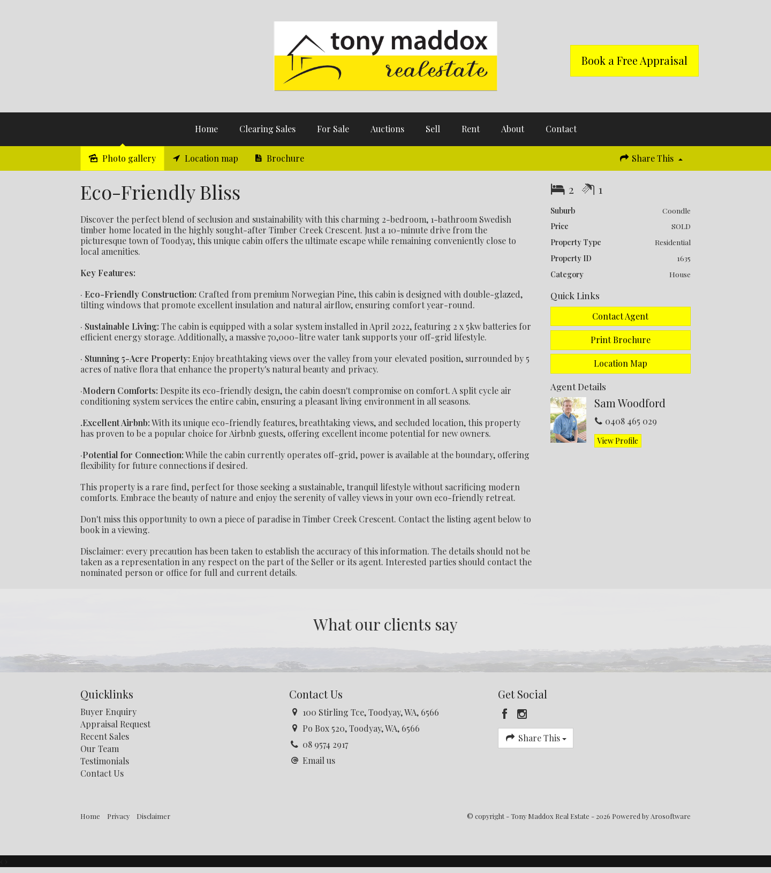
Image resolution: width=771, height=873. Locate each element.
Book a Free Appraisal (634, 60)
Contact (561, 128)
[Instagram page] (522, 714)
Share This (650, 158)
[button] (620, 340)
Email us (319, 760)
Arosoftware (671, 816)
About (512, 128)
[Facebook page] (506, 714)
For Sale (333, 128)
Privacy (118, 816)
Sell (433, 128)
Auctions (387, 128)
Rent (471, 128)
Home (206, 128)
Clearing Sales (267, 128)
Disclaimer (153, 816)
